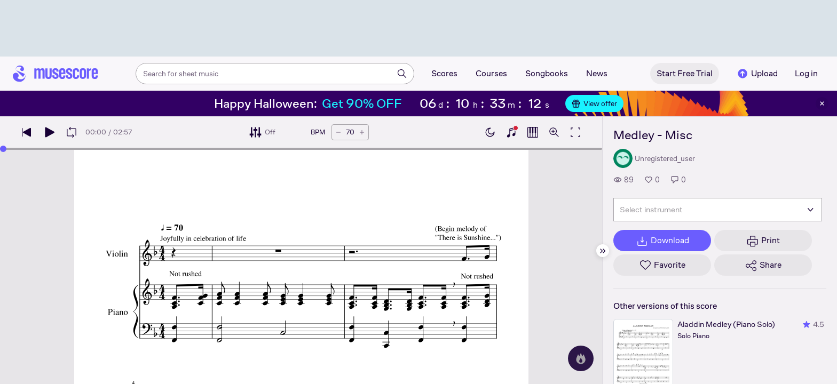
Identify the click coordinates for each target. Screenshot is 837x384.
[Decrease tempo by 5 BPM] (338, 132)
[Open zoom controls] (554, 132)
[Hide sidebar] (602, 250)
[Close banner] (822, 103)
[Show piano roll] (532, 132)
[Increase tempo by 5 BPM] (362, 132)
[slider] (301, 149)
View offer (594, 103)
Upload (757, 73)
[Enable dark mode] (490, 132)
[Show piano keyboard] (511, 132)
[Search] (402, 73)
